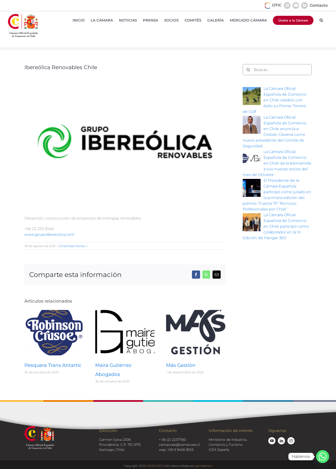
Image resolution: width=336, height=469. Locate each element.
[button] (321, 20)
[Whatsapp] (322, 456)
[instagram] (291, 440)
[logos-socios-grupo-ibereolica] (124, 141)
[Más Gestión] (195, 312)
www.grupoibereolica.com (49, 234)
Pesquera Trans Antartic (52, 365)
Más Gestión (181, 365)
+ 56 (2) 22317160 (172, 439)
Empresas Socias (72, 246)
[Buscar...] (277, 69)
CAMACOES (154, 466)
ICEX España (219, 449)
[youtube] (271, 440)
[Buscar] (248, 69)
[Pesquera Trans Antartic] (54, 312)
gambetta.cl (203, 466)
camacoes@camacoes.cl (179, 444)
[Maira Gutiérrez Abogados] (125, 312)
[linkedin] (281, 440)
